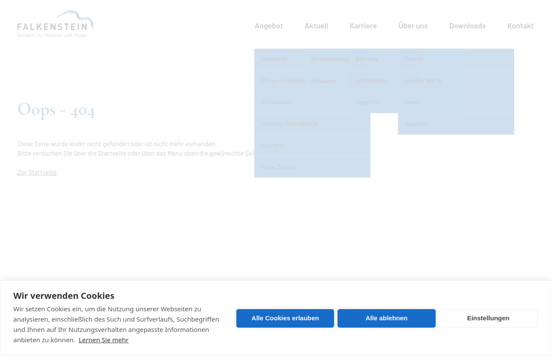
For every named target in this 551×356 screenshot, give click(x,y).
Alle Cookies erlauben (285, 318)
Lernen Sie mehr (104, 339)
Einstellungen (488, 318)
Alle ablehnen (386, 318)
